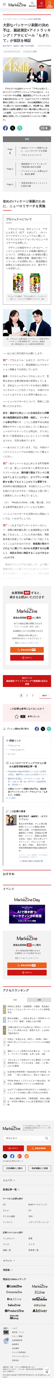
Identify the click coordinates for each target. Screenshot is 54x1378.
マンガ (6, 1244)
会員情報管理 (17, 1340)
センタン (12, 754)
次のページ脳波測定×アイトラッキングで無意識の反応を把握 (27, 681)
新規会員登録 (26, 649)
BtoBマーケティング (38, 1204)
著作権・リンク (18, 1332)
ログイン (26, 657)
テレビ (6, 1210)
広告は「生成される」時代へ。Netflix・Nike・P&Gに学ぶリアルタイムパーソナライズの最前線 (28, 1042)
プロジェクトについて (31, 155)
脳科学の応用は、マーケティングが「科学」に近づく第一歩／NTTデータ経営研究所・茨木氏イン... (27, 781)
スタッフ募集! (17, 1336)
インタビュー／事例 (29, 51)
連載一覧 (7, 1250)
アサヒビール (14, 745)
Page (10, 169)
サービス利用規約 (19, 1352)
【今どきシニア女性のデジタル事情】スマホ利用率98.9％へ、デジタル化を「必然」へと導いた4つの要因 (28, 1063)
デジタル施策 (9, 1216)
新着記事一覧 (11, 1189)
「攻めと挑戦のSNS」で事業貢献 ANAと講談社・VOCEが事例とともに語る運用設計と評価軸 (28, 1101)
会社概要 (15, 1348)
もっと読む (11, 798)
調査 (31, 1238)
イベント (9, 1260)
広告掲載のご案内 (14, 1168)
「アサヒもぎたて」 (17, 750)
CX (30, 1210)
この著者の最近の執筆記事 (31, 861)
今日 (15, 1000)
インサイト (8, 1222)
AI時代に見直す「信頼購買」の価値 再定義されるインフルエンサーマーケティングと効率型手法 (28, 1009)
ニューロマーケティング (12, 51)
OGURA (28, 46)
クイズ (32, 1244)
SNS (31, 1216)
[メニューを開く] (4, 4)
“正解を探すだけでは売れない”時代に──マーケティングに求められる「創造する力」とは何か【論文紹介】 (28, 1030)
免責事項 (15, 1344)
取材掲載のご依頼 (40, 1168)
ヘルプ (14, 1328)
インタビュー (9, 1238)
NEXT (45, 695)
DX (4, 1204)
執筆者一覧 (34, 1250)
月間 (39, 1000)
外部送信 (15, 1360)
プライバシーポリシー (20, 1356)
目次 (36, 139)
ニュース (9, 1180)
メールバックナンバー (27, 643)
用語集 (8, 1270)
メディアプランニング (39, 1222)
